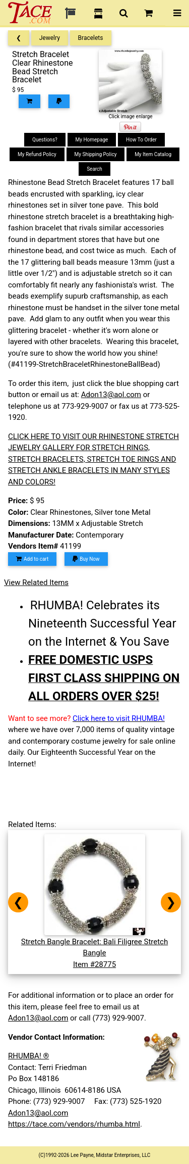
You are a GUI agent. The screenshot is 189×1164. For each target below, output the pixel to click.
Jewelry (49, 37)
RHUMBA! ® (28, 1055)
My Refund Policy (37, 154)
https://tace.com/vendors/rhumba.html (74, 1124)
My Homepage (92, 139)
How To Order (141, 139)
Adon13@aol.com (111, 394)
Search (94, 169)
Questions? (44, 139)
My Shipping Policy (96, 154)
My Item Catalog (153, 154)
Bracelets (90, 37)
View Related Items (36, 582)
